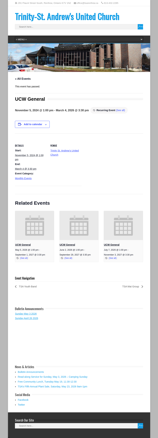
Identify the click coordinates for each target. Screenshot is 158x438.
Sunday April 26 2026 (26, 318)
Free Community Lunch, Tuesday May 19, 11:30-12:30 (47, 381)
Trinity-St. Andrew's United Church (67, 16)
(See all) (120, 110)
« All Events (23, 78)
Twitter (21, 404)
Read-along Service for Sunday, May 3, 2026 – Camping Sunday (52, 376)
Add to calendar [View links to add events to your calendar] (33, 124)
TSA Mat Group (131, 286)
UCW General (23, 244)
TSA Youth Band (27, 286)
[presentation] (34, 225)
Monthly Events (23, 178)
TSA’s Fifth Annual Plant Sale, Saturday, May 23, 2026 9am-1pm (52, 386)
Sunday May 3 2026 (26, 313)
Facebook (23, 399)
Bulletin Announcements (31, 372)
